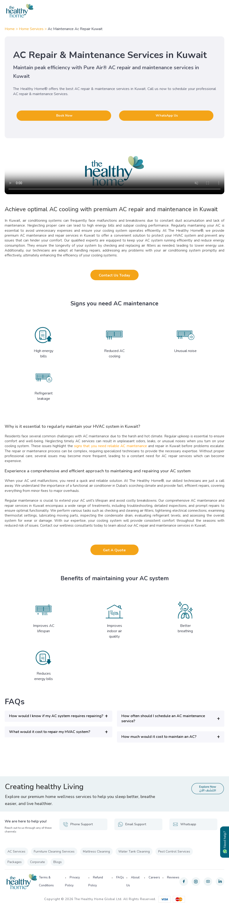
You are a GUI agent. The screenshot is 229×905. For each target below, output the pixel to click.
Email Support (132, 824)
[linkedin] (220, 881)
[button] (58, 716)
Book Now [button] (64, 115)
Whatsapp (184, 824)
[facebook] (183, 881)
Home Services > (33, 28)
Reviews (173, 877)
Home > (12, 28)
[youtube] (208, 881)
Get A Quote (114, 550)
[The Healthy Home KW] (114, 10)
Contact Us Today (114, 275)
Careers (154, 877)
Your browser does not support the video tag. (114, 171)
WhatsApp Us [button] (167, 115)
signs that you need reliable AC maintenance (110, 446)
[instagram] (195, 881)
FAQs (120, 877)
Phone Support (78, 824)
